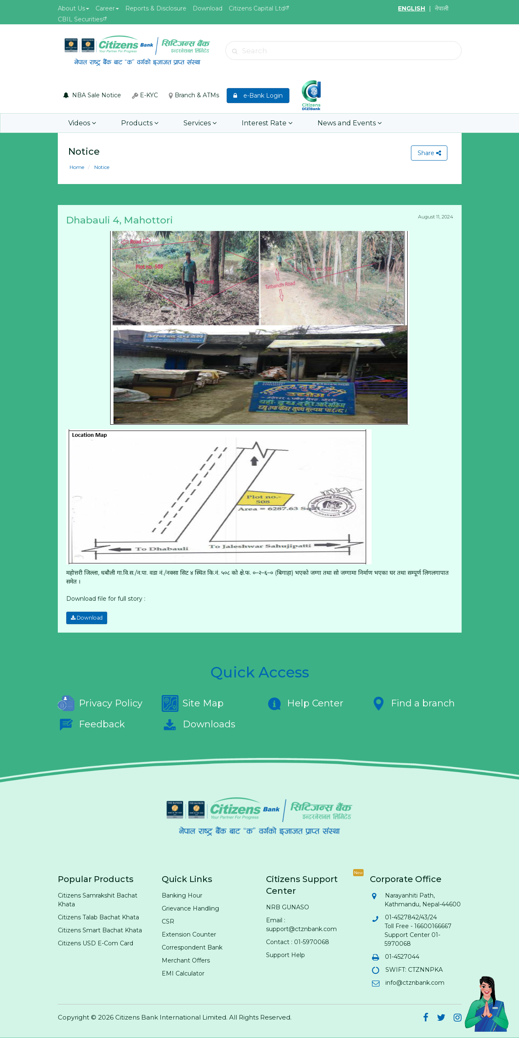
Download (207, 8)
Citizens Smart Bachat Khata (100, 930)
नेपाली (442, 8)
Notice (101, 167)
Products (138, 123)
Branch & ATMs (194, 95)
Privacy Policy (100, 703)
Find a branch (412, 703)
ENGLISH (411, 8)
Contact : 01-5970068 (297, 942)
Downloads (198, 724)
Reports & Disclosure (155, 8)
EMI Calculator (183, 973)
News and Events (345, 123)
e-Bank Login (258, 95)
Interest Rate (264, 123)
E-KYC (145, 95)
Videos (82, 123)
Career (107, 8)
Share (429, 153)
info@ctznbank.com (414, 982)
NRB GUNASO (287, 907)
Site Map (193, 703)
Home (77, 167)
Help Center (304, 703)
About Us (73, 8)
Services (197, 123)
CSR (168, 921)
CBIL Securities (80, 19)
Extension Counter (189, 934)
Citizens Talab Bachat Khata (98, 917)
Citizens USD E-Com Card (95, 943)
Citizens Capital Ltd (257, 8)
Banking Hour (182, 895)
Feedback (91, 724)
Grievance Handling (190, 908)
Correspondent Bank (192, 947)
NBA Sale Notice (92, 95)
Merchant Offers (186, 960)
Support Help (285, 955)
